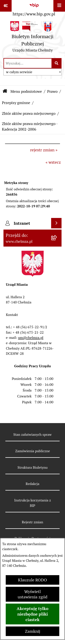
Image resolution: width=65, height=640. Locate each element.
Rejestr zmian (32, 522)
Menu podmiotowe (26, 91)
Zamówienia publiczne (32, 451)
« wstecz (53, 162)
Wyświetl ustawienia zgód (32, 594)
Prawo (52, 91)
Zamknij (32, 631)
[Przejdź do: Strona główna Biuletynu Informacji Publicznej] (4, 91)
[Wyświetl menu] (59, 6)
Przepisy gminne (16, 102)
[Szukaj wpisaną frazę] (57, 63)
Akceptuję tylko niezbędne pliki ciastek (32, 614)
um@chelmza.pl (30, 337)
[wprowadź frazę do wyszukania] (27, 63)
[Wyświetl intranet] (56, 223)
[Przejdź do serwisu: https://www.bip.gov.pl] (34, 9)
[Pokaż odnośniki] (6, 6)
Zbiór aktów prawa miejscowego (28, 113)
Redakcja (32, 484)
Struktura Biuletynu (32, 467)
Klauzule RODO (32, 580)
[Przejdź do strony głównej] (32, 38)
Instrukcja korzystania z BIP (32, 503)
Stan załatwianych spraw (32, 434)
